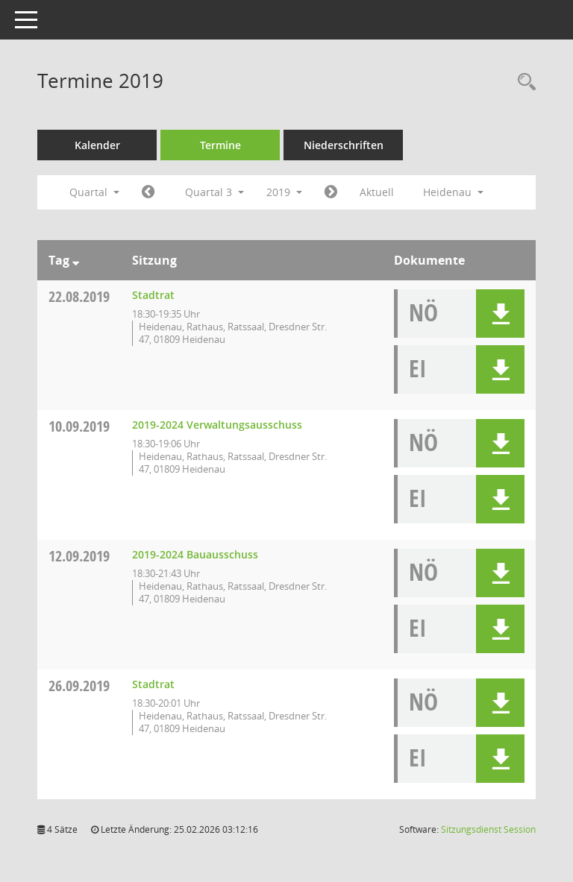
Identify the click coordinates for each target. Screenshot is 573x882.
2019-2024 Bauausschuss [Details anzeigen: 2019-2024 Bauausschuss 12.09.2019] (195, 554)
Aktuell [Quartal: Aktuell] (377, 192)
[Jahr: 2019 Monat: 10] (330, 192)
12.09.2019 (79, 556)
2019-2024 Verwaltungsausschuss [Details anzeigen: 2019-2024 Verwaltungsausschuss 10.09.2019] (217, 425)
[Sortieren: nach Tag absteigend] (75, 260)
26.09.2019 (79, 685)
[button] (500, 313)
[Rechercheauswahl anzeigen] (523, 82)
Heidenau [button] (453, 192)
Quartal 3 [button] (214, 192)
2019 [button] (284, 192)
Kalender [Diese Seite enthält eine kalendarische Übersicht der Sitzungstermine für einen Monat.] (97, 145)
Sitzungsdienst (488, 829)
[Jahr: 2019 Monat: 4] (148, 192)
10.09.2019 (79, 426)
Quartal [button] (94, 192)
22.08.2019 (79, 296)
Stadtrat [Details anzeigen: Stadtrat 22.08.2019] (153, 295)
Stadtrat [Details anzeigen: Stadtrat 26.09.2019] (153, 684)
